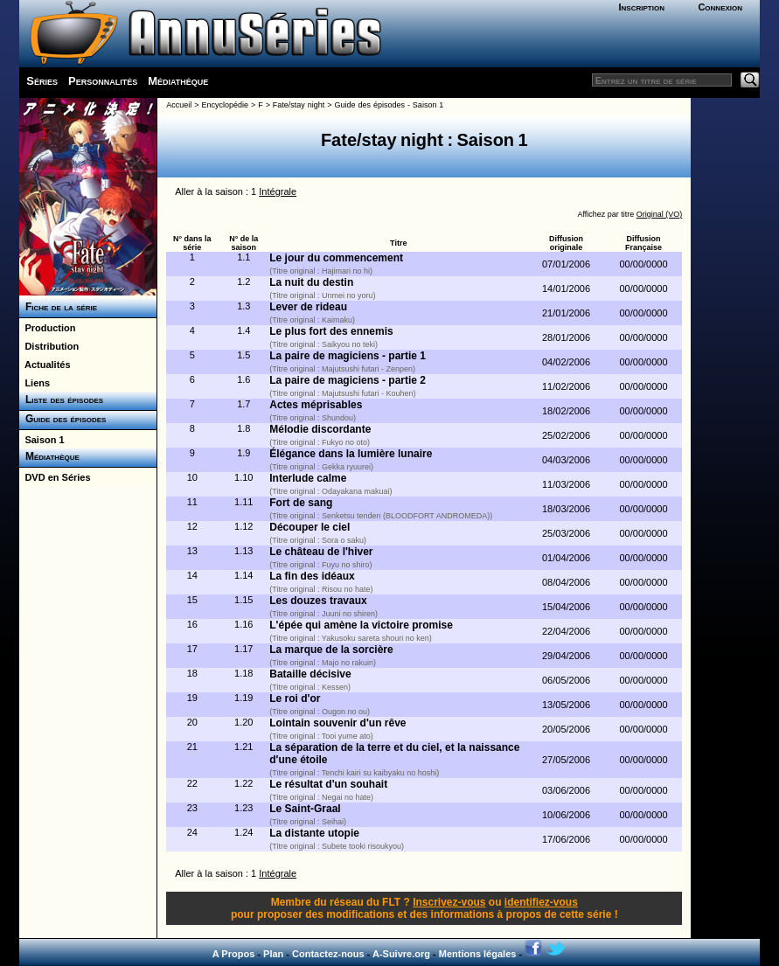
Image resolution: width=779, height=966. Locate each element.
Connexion (720, 7)
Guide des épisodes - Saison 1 (389, 105)
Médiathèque (178, 80)
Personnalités (102, 80)
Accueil (178, 105)
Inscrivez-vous (449, 902)
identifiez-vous (541, 902)
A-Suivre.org (401, 954)
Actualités (44, 364)
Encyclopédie (224, 105)
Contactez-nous (328, 954)
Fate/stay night (298, 105)
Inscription (641, 7)
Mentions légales (478, 954)
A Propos (233, 954)
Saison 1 (41, 439)
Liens (34, 383)
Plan (273, 954)
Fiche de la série (58, 307)
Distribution (49, 346)
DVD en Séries (54, 477)
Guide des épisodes (62, 419)
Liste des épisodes (61, 399)
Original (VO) (659, 214)
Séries (42, 80)
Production (47, 328)
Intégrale (277, 191)
